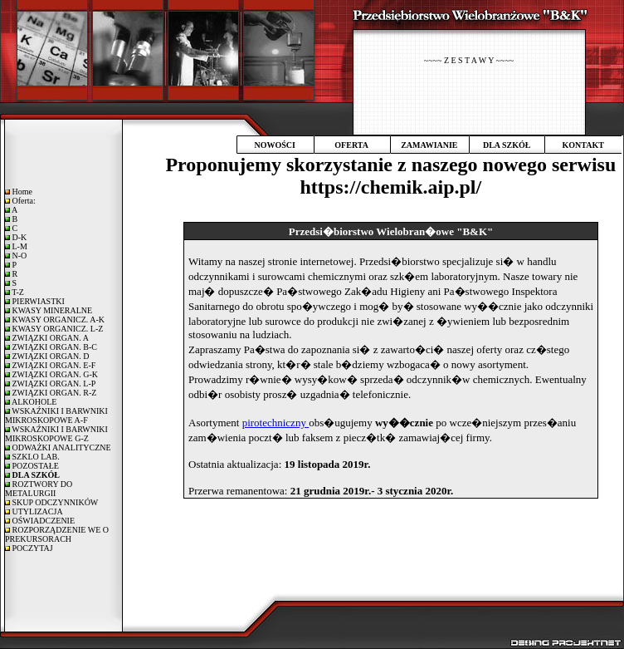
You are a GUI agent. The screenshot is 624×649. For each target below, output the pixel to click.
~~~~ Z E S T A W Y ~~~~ (469, 60)
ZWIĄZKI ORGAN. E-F (52, 365)
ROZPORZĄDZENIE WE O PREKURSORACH (57, 534)
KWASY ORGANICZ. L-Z (56, 328)
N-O (18, 255)
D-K (18, 237)
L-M (18, 246)
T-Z (17, 292)
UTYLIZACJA (36, 511)
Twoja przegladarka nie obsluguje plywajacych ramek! (391, 402)
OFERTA (351, 145)
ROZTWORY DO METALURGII (38, 488)
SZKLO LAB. (35, 456)
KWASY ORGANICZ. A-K (57, 319)
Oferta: (23, 200)
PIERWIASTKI (37, 301)
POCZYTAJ (31, 548)
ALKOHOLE (33, 401)
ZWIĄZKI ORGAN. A (49, 337)
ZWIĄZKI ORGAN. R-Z (53, 392)
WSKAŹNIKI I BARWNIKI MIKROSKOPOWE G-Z (56, 434)
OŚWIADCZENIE (42, 520)
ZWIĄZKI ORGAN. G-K (54, 374)
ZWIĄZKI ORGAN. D (50, 356)
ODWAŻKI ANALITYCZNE (60, 447)
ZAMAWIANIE (429, 145)
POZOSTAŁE (34, 465)
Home (21, 191)
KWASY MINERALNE (51, 310)
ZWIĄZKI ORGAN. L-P (52, 383)
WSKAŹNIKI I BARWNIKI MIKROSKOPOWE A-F (56, 415)
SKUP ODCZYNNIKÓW (54, 502)
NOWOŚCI (274, 145)
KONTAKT (583, 145)
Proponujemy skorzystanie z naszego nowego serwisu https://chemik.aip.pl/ (390, 176)
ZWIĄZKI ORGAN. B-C (53, 347)
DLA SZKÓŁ (507, 145)
